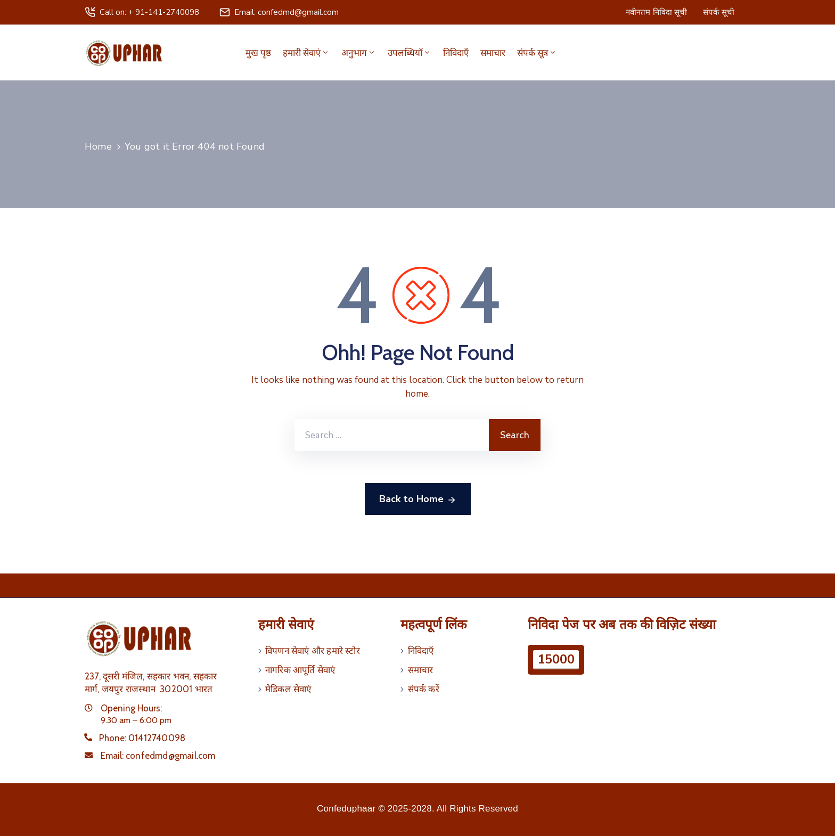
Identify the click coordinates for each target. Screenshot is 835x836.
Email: (158, 755)
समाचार (492, 52)
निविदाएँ (456, 52)
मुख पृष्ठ (258, 52)
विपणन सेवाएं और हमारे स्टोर (312, 650)
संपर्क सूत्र (537, 52)
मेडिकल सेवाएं (288, 689)
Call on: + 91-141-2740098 (149, 12)
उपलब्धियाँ (409, 52)
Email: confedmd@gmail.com (286, 12)
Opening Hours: (131, 708)
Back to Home (417, 499)
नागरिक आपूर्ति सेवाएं (300, 670)
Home (98, 146)
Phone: (142, 738)
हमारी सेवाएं (306, 52)
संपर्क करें (423, 689)
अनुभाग (358, 52)
